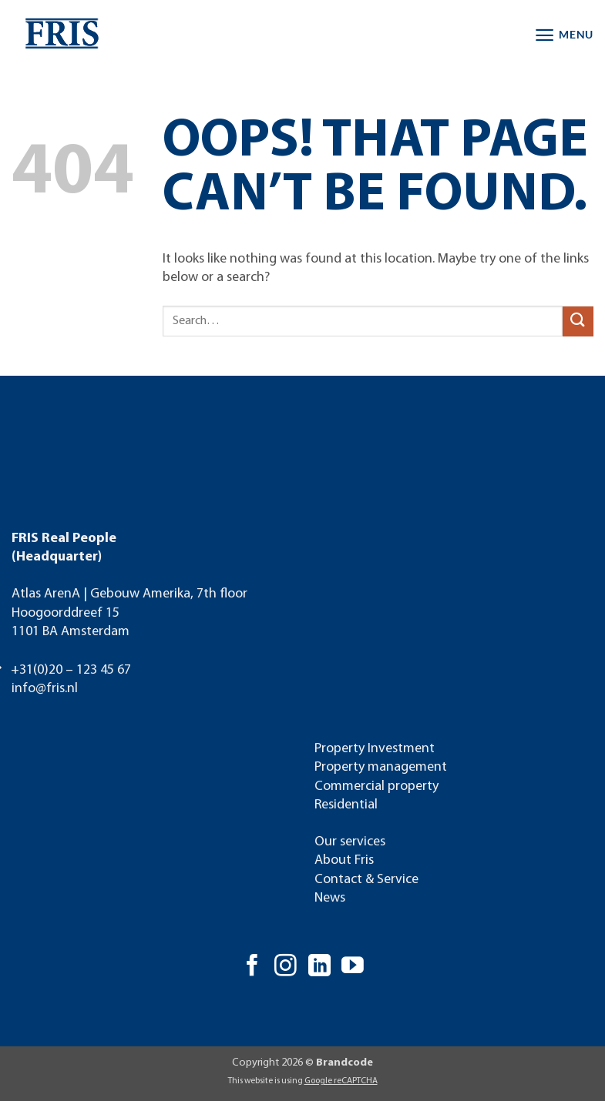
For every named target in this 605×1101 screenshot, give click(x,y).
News (329, 898)
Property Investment (374, 748)
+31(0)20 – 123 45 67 (71, 670)
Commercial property (376, 786)
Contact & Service (366, 879)
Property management (380, 767)
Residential (346, 805)
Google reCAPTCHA (341, 1081)
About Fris (344, 860)
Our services (349, 842)
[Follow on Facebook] (252, 967)
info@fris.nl (45, 688)
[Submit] (578, 321)
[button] (563, 35)
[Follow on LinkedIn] (319, 967)
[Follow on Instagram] (285, 967)
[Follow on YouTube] (352, 967)
